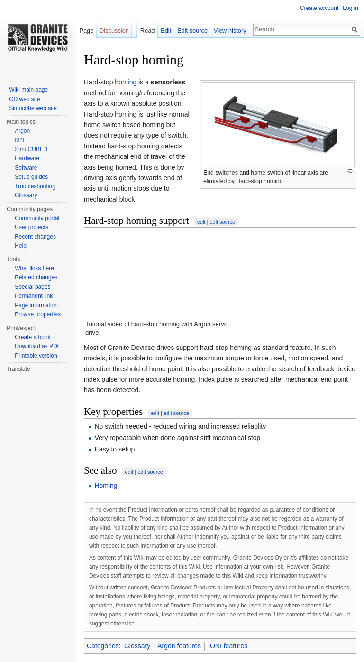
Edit (166, 30)
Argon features (179, 646)
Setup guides (31, 177)
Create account (319, 8)
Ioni (19, 140)
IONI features (227, 646)
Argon (22, 131)
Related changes (36, 277)
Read (147, 30)
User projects (31, 227)
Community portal (37, 218)
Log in (350, 8)
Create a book (32, 337)
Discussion (114, 30)
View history (230, 30)
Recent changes (35, 236)
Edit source (192, 30)
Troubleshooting (35, 186)
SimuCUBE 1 (31, 149)
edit (201, 222)
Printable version (36, 355)
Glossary (137, 646)
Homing (105, 485)
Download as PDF (38, 346)
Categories (103, 646)
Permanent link (34, 296)
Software (26, 168)
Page (86, 30)
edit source (222, 222)
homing (125, 82)
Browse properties (38, 314)
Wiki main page (28, 89)
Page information (36, 305)
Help (21, 245)
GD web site (24, 99)
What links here (34, 268)
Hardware (27, 158)
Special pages (32, 287)
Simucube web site (33, 108)
